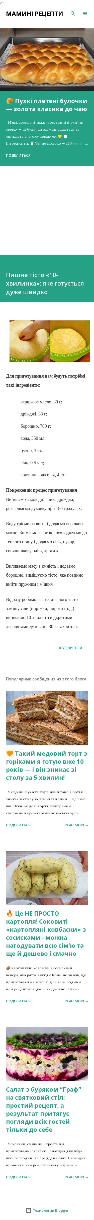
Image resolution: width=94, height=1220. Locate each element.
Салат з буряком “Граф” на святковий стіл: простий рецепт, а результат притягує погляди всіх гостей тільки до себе (43, 1109)
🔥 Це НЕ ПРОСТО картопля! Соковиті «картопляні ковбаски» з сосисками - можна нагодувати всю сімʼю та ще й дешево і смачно (46, 933)
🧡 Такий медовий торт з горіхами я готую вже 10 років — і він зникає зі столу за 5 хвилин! (46, 765)
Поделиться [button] (18, 155)
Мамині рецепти (34, 13)
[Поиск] (73, 14)
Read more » (76, 825)
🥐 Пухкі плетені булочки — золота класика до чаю (46, 105)
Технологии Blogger (47, 1210)
